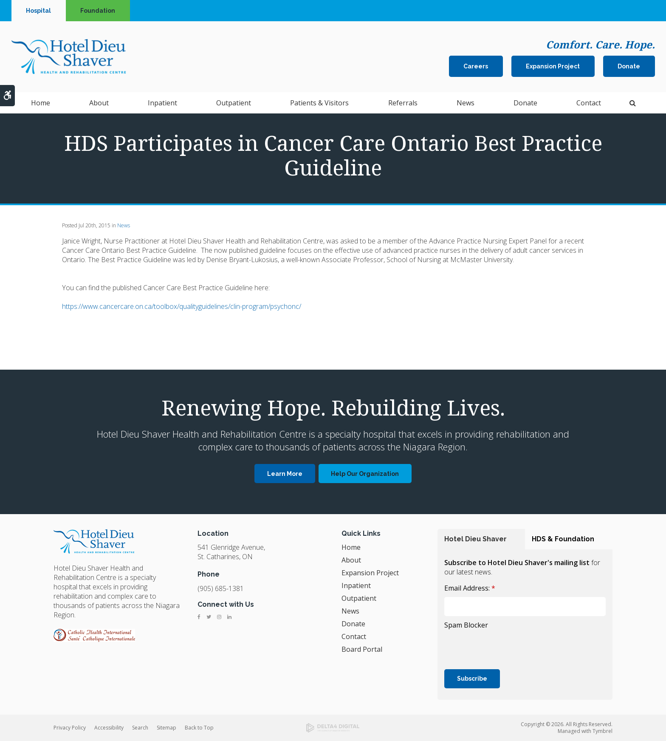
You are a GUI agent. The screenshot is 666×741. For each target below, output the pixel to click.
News (465, 102)
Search (140, 727)
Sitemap (166, 727)
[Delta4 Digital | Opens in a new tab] (333, 728)
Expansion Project (553, 66)
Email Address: (469, 588)
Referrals (403, 102)
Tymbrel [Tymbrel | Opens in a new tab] (602, 731)
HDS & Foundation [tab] (563, 539)
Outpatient (358, 598)
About (351, 560)
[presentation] (508, 648)
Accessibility (109, 727)
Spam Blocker (466, 625)
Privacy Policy (70, 727)
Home (40, 102)
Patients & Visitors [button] (319, 102)
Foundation (97, 10)
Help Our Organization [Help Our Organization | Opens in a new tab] (365, 473)
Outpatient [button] (233, 102)
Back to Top (199, 727)
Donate (629, 66)
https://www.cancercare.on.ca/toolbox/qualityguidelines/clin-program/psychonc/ (181, 306)
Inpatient (356, 585)
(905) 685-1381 (221, 588)
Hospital (38, 10)
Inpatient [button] (162, 102)
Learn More (284, 473)
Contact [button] (588, 102)
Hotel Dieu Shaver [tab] (475, 539)
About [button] (99, 102)
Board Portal (361, 649)
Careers (475, 66)
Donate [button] (525, 102)
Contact (353, 636)
